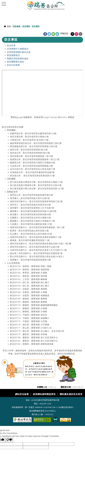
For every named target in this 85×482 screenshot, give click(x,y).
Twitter (49, 34)
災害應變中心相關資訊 (17, 49)
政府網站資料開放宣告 (44, 394)
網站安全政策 (22, 394)
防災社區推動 (13, 65)
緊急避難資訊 (13, 55)
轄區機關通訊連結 (15, 62)
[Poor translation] (9, 440)
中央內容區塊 (8, 32)
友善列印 (57, 34)
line (53, 34)
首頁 (9, 26)
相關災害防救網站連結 (17, 58)
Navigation (4, 4)
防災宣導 (11, 45)
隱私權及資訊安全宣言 (71, 394)
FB (45, 34)
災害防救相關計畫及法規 (19, 52)
